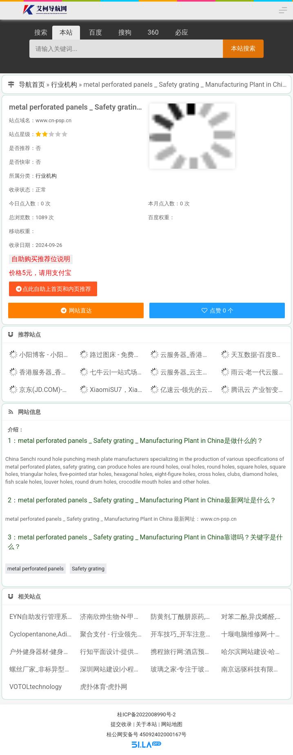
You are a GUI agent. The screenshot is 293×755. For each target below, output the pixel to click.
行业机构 (64, 84)
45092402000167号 (163, 734)
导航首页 (32, 84)
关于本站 (146, 724)
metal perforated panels (35, 569)
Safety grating (88, 569)
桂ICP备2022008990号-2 (146, 714)
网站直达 (75, 310)
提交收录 (121, 724)
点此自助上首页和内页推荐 (53, 289)
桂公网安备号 (123, 734)
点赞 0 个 (217, 310)
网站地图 (171, 724)
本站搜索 (243, 48)
